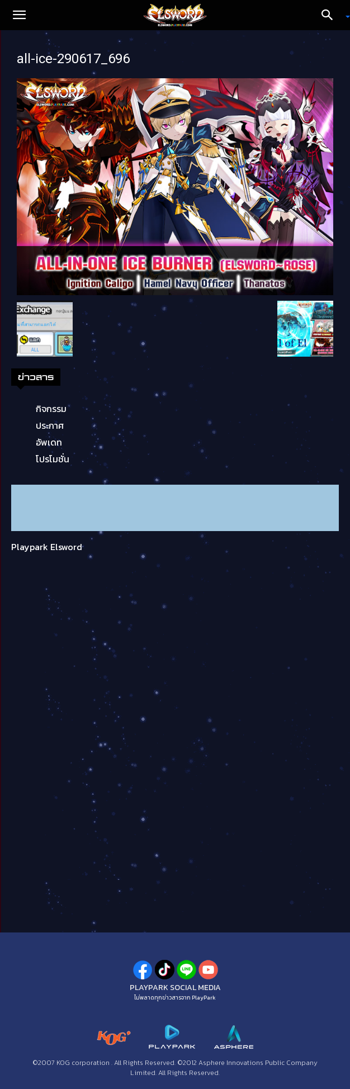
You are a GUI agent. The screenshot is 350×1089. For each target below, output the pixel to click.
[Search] (331, 15)
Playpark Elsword (46, 546)
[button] (19, 15)
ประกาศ (50, 425)
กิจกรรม (51, 408)
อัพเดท (49, 442)
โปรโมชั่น (52, 459)
